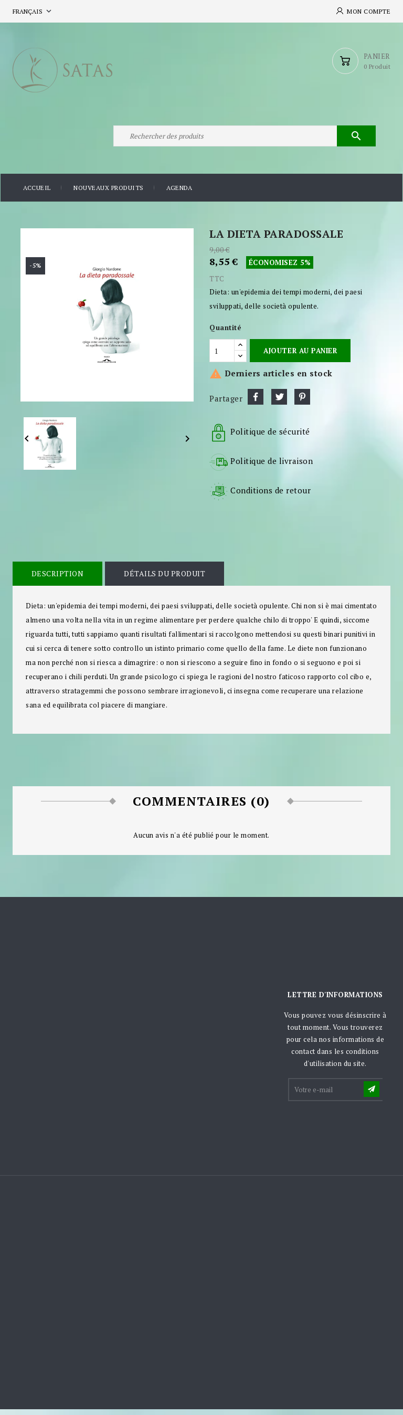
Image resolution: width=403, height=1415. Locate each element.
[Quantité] (222, 356)
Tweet (279, 403)
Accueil (37, 194)
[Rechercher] (243, 140)
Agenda (179, 194)
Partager (255, 403)
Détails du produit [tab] (163, 580)
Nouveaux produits (108, 194)
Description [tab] (57, 580)
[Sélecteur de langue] (33, 11)
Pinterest (302, 403)
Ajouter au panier (300, 356)
